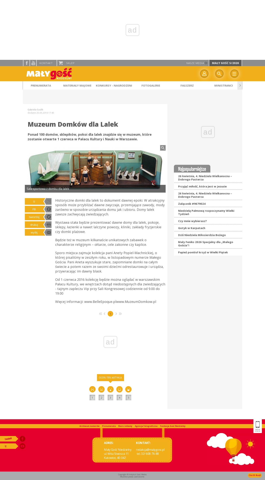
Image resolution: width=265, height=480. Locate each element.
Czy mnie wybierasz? (192, 221)
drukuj (34, 224)
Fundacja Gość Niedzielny (173, 426)
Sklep (70, 63)
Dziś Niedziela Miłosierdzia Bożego (202, 235)
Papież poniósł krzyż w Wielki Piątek (203, 252)
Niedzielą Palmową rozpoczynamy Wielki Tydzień (206, 212)
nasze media (195, 63)
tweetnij (34, 217)
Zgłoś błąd (255, 475)
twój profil (204, 73)
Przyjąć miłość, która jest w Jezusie (202, 186)
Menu (234, 73)
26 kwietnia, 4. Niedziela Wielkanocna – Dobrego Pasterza (205, 177)
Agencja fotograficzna (146, 426)
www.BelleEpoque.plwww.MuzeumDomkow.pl (120, 301)
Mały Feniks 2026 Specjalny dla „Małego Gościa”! (205, 243)
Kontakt (46, 63)
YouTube (33, 63)
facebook (26, 63)
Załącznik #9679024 (192, 203)
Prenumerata (109, 426)
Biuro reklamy (125, 426)
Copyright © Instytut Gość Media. (132, 474)
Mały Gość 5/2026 (225, 63)
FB (34, 209)
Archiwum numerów (90, 426)
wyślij (34, 232)
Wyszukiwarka (219, 73)
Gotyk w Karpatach (191, 228)
